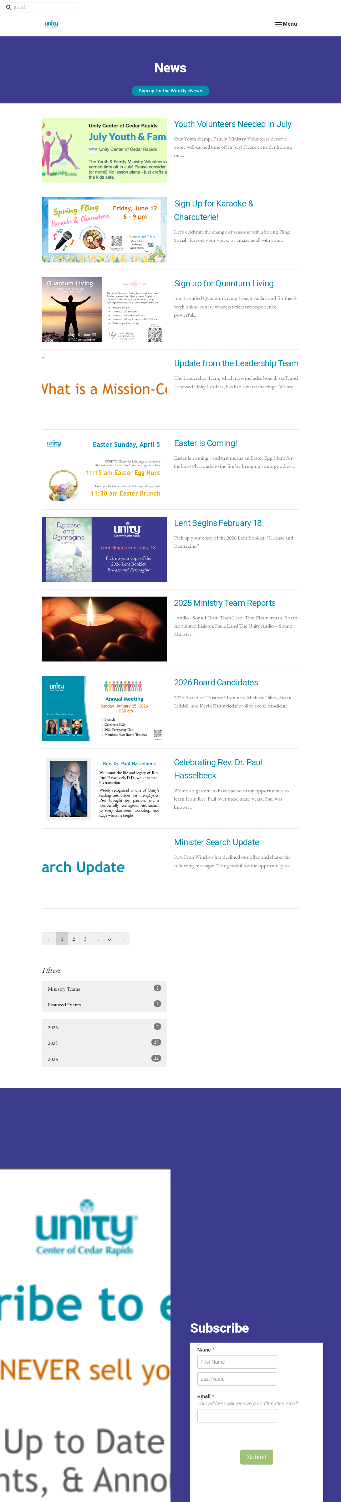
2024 (104, 1058)
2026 (104, 1027)
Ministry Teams (104, 988)
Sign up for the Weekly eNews (170, 90)
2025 (104, 1042)
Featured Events (104, 1004)
